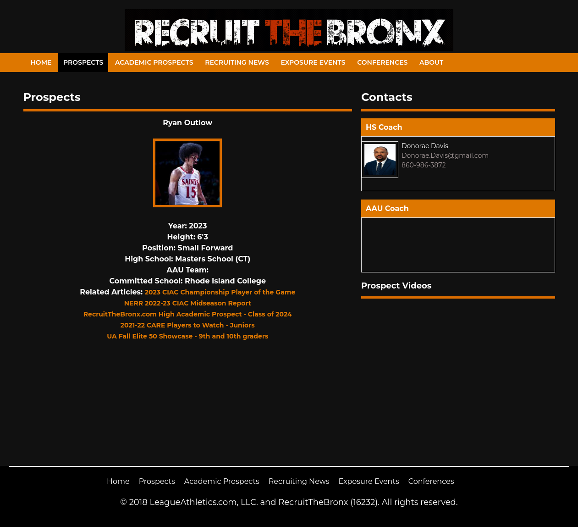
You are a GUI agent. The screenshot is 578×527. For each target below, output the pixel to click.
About (431, 62)
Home (41, 62)
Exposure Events (313, 62)
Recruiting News (237, 62)
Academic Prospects (154, 62)
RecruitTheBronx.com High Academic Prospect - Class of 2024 (187, 314)
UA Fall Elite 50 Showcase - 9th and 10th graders (187, 336)
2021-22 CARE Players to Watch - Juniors (188, 325)
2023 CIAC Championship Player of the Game (220, 292)
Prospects (83, 62)
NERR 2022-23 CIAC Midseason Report (187, 303)
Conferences (382, 62)
